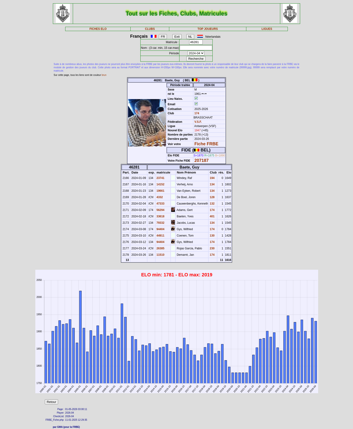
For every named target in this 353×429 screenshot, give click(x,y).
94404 (160, 229)
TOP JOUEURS (207, 29)
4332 (159, 197)
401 (211, 216)
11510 (160, 254)
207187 (201, 160)
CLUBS (150, 29)
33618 (160, 216)
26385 (160, 248)
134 (211, 184)
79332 (160, 222)
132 (211, 203)
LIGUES (266, 29)
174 (196, 113)
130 (211, 235)
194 (211, 178)
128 (211, 197)
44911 (160, 235)
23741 (160, 178)
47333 (160, 203)
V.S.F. (198, 121)
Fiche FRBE (206, 143)
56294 (160, 210)
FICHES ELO (97, 29)
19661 (160, 190)
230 (211, 248)
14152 (160, 184)
